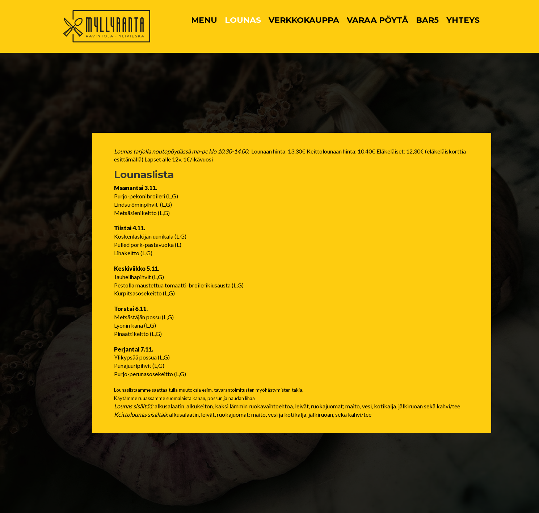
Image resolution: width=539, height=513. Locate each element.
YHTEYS (463, 20)
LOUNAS (243, 20)
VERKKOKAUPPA (304, 20)
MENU (204, 20)
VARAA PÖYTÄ (377, 20)
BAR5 (427, 20)
